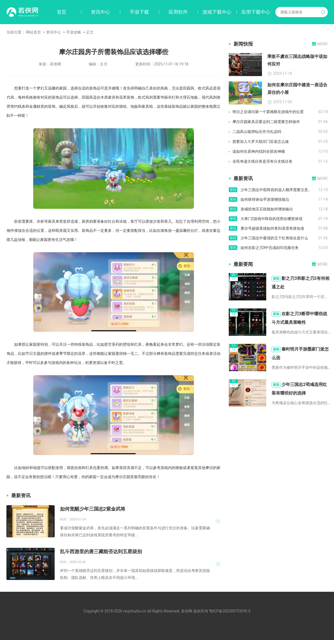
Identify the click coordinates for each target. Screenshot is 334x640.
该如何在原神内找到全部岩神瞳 (258, 151)
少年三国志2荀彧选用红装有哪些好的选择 (299, 389)
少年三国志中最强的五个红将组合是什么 (274, 238)
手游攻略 (73, 32)
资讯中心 (100, 12)
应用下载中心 (255, 12)
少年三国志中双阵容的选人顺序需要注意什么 (278, 190)
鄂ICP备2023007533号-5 (229, 611)
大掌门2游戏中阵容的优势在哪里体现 (272, 219)
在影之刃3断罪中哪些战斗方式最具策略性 (299, 318)
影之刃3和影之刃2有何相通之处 (300, 282)
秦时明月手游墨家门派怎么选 (300, 353)
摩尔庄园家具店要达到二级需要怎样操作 (266, 122)
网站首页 (33, 32)
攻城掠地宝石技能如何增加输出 (267, 209)
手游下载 (139, 12)
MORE (322, 44)
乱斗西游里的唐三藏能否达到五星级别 (101, 551)
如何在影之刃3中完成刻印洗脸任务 (270, 248)
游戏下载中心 (216, 12)
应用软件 (178, 12)
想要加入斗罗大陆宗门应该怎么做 (260, 141)
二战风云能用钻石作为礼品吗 (256, 131)
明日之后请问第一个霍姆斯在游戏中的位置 (268, 112)
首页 (61, 12)
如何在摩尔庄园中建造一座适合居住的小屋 (297, 88)
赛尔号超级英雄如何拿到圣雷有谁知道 (272, 228)
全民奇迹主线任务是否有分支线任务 (262, 161)
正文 (89, 32)
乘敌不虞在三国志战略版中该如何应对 (297, 60)
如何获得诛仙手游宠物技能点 (265, 199)
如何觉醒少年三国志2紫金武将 (92, 509)
